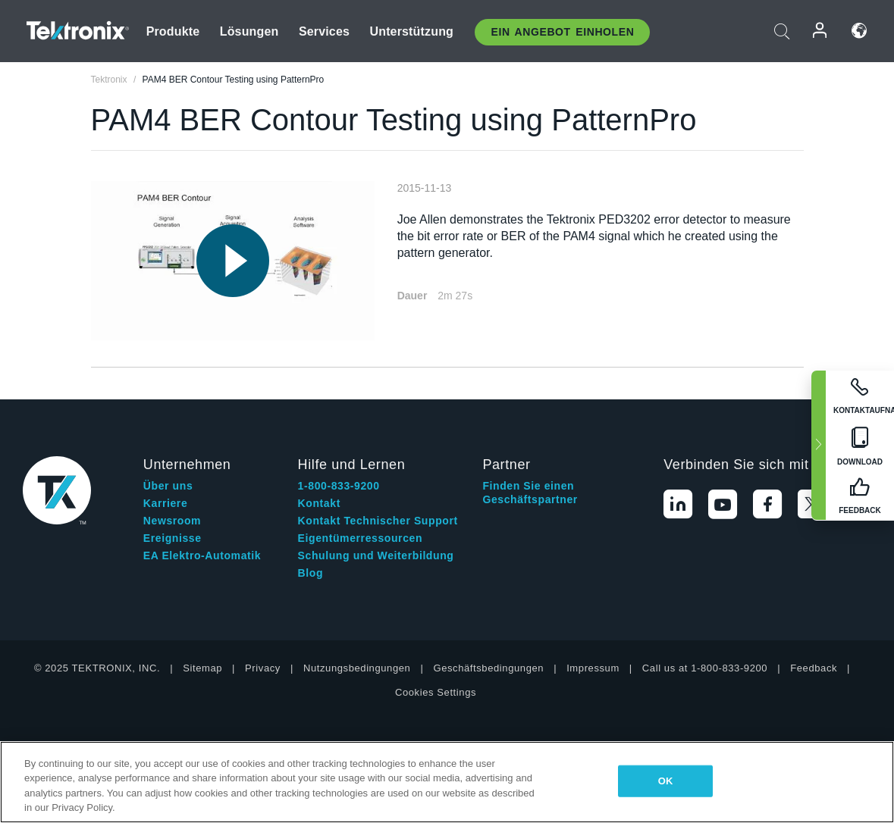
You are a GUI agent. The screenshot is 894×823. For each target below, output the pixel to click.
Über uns (168, 486)
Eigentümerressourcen (360, 538)
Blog (311, 573)
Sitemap (202, 668)
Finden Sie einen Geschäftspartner (530, 492)
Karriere (165, 503)
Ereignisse (172, 538)
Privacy (263, 668)
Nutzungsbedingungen (357, 668)
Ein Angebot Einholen (562, 32)
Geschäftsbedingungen (488, 668)
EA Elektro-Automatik (202, 555)
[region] (447, 782)
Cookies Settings (435, 692)
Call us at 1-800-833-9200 (704, 668)
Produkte (173, 31)
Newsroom (172, 521)
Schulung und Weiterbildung (376, 555)
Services (324, 31)
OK (665, 781)
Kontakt (319, 503)
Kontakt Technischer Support (378, 521)
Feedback (813, 668)
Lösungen (249, 31)
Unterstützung (411, 31)
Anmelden (820, 31)
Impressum (593, 668)
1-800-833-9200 (339, 486)
